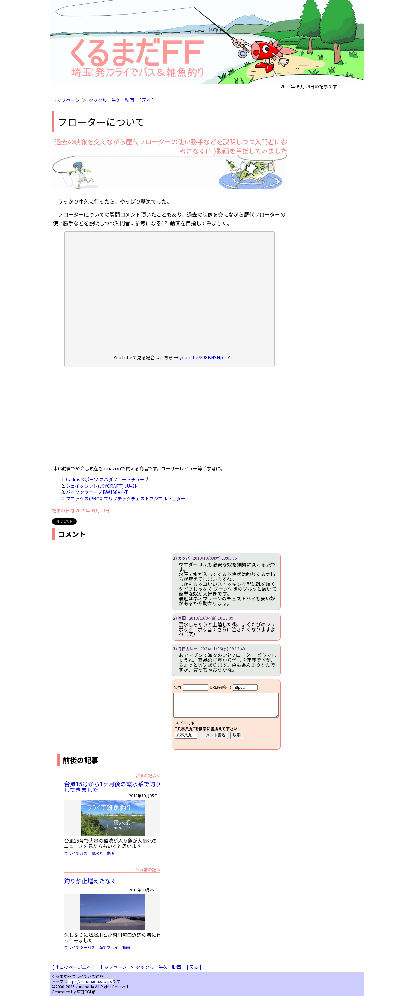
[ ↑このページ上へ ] (73, 967)
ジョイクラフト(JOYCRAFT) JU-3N (102, 486)
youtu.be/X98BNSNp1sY (205, 357)
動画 (129, 100)
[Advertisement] (169, 418)
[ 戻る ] (146, 100)
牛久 (115, 100)
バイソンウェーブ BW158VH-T (97, 492)
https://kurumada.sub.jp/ (90, 981)
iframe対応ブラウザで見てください (226, 714)
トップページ (66, 100)
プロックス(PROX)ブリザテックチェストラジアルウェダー (125, 498)
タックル (98, 100)
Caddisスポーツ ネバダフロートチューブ (107, 479)
